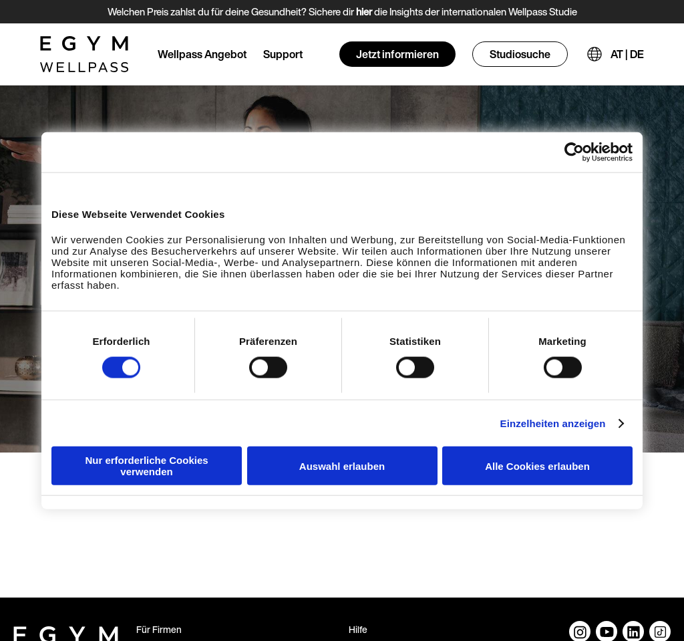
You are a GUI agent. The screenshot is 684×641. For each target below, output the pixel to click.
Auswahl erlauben (342, 465)
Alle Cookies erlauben (537, 465)
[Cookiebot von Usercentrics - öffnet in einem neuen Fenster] (574, 152)
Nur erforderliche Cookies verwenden (146, 466)
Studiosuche (520, 54)
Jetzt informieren (397, 54)
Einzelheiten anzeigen (553, 422)
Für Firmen (159, 629)
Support (283, 54)
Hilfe (358, 629)
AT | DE (627, 54)
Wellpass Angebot (202, 54)
